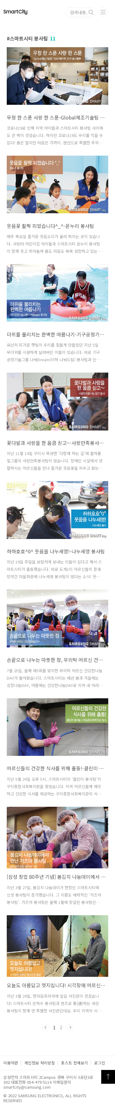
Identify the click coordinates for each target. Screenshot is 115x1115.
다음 (70, 1027)
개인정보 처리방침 (39, 1063)
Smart (15, 12)
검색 (91, 12)
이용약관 (10, 1063)
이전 (45, 1027)
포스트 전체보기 (74, 1063)
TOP (108, 1077)
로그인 (99, 1063)
